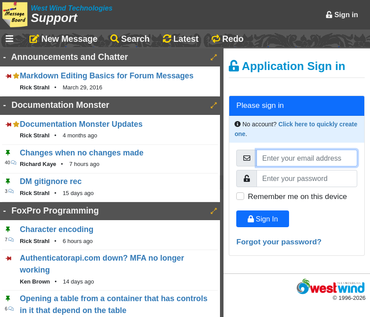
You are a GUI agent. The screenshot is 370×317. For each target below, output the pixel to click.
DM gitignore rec (51, 181)
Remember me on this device (297, 196)
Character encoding (56, 229)
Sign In (263, 219)
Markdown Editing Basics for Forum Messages (107, 75)
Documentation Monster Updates (81, 124)
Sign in (342, 14)
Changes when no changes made (81, 152)
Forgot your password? (279, 241)
